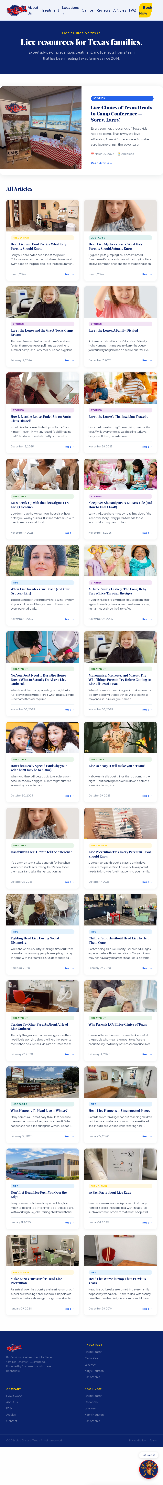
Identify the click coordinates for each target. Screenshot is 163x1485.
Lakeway (90, 1364)
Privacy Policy (137, 1440)
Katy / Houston (94, 1370)
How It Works (14, 1395)
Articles (119, 10)
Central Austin (94, 1352)
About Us (12, 1402)
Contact (11, 1420)
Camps (88, 10)
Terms (153, 1440)
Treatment (50, 10)
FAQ (132, 10)
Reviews (103, 10)
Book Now (145, 10)
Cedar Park (91, 1358)
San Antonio (92, 1377)
